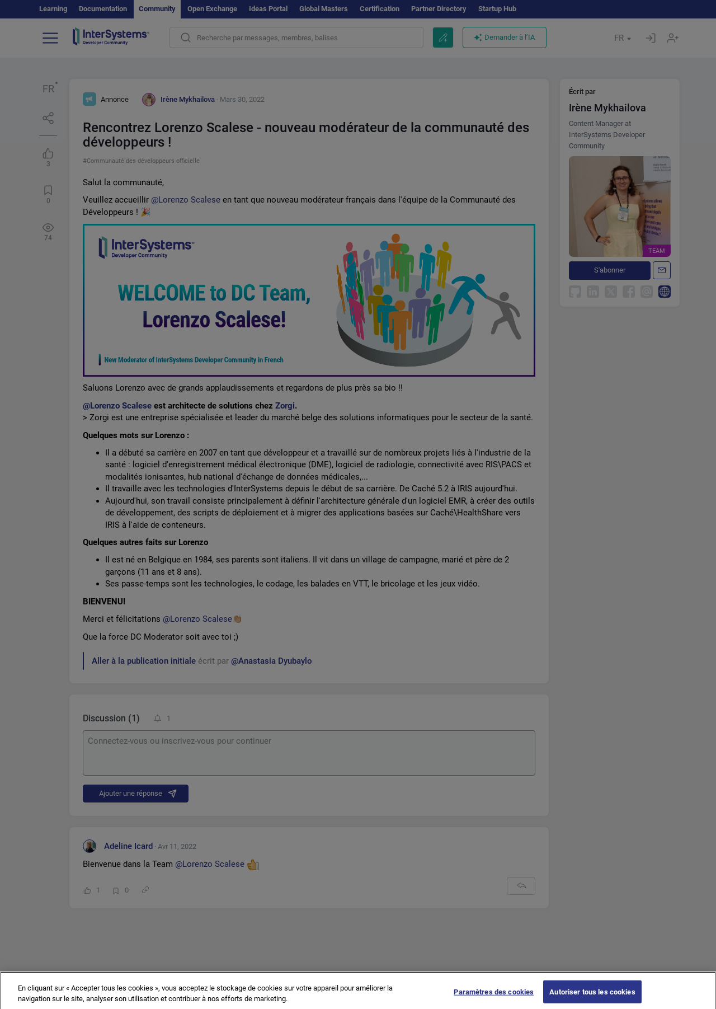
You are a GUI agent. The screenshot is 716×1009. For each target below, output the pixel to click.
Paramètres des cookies (494, 997)
